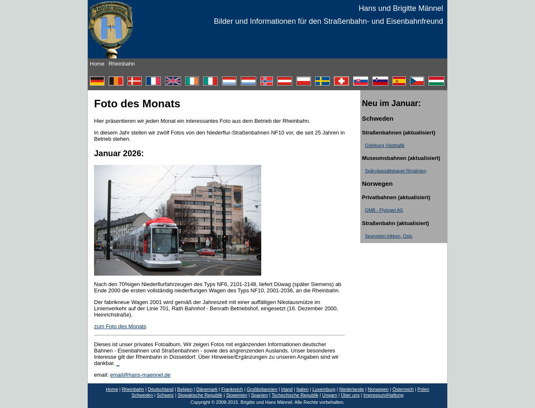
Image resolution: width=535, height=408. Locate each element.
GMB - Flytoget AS (384, 210)
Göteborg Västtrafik (385, 145)
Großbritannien (262, 389)
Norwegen (378, 389)
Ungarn (329, 395)
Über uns (350, 395)
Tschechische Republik (295, 395)
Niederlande (351, 389)
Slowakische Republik (200, 395)
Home (97, 64)
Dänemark (207, 389)
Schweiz (165, 395)
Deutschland (160, 389)
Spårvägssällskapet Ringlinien (395, 170)
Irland (287, 389)
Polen (423, 389)
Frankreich (232, 389)
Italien (302, 389)
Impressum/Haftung (383, 395)
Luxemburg (323, 389)
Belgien (185, 389)
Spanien (259, 395)
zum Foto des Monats (120, 326)
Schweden (142, 395)
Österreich (403, 389)
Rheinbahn (122, 64)
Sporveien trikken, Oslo (389, 235)
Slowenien (236, 395)
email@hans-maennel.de (140, 375)
